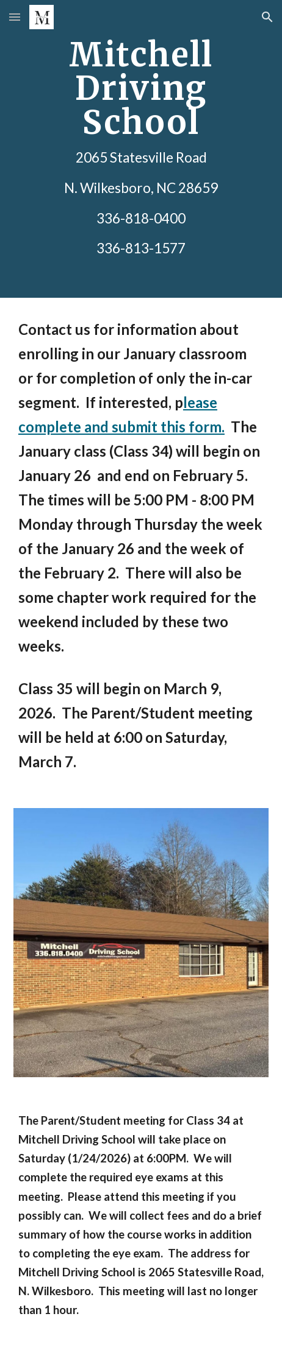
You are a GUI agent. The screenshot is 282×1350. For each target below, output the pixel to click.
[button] (14, 16)
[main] (141, 149)
